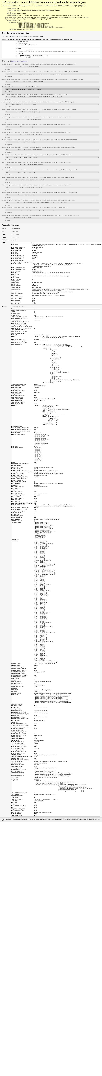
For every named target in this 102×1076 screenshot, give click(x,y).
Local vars (8, 73)
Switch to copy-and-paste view (19, 65)
